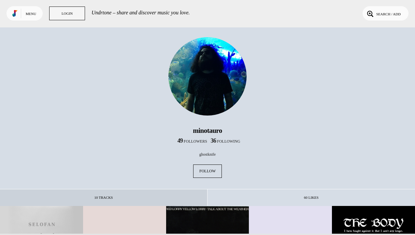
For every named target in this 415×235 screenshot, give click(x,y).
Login (67, 13)
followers (192, 141)
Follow (207, 171)
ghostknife (207, 154)
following (225, 141)
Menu (31, 14)
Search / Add (383, 13)
